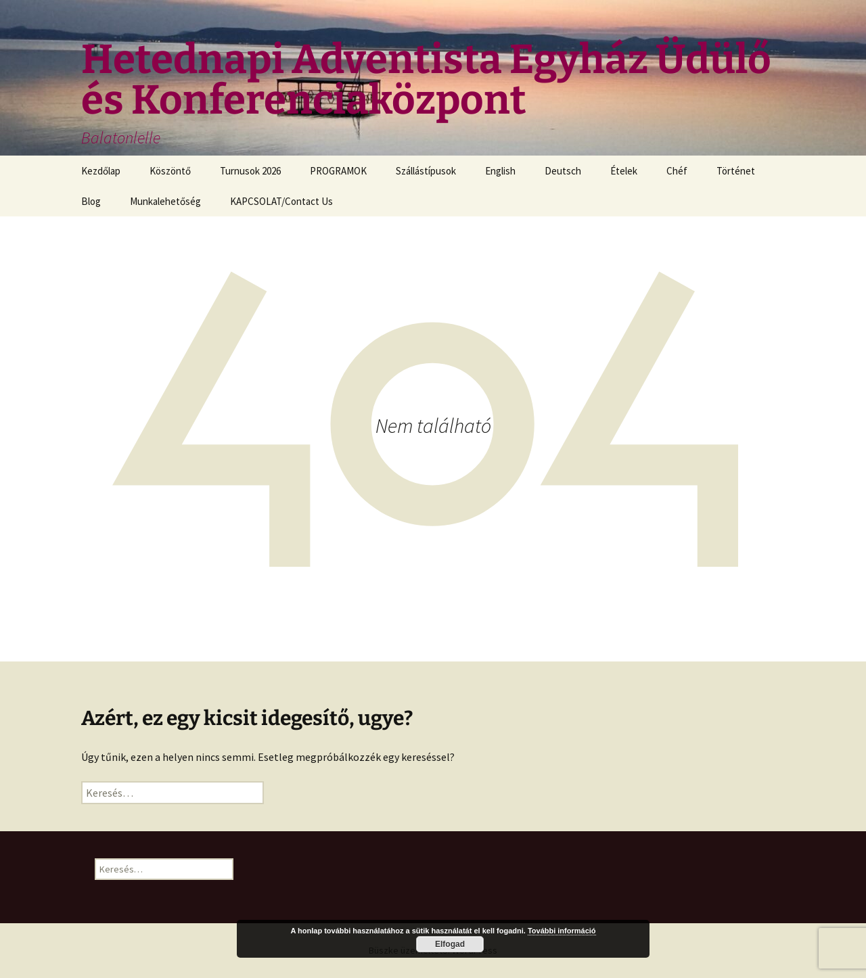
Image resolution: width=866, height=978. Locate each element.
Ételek (623, 170)
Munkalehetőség (165, 201)
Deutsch (563, 170)
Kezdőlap (100, 170)
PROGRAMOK (338, 170)
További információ (562, 931)
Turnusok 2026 (250, 170)
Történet (735, 170)
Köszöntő (170, 170)
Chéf (676, 170)
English (500, 170)
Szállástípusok (426, 170)
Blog (91, 201)
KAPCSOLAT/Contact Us (281, 201)
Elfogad (450, 944)
